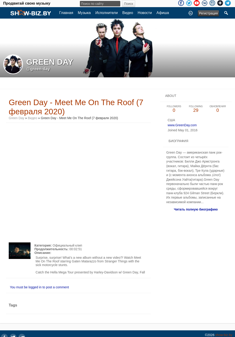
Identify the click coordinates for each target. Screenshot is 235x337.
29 (196, 109)
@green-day (38, 69)
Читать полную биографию (196, 209)
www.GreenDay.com (182, 125)
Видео (127, 13)
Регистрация (208, 13)
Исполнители (106, 13)
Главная (66, 13)
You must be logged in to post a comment (39, 287)
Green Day (16, 118)
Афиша (163, 13)
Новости (145, 13)
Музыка (84, 13)
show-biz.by (223, 335)
